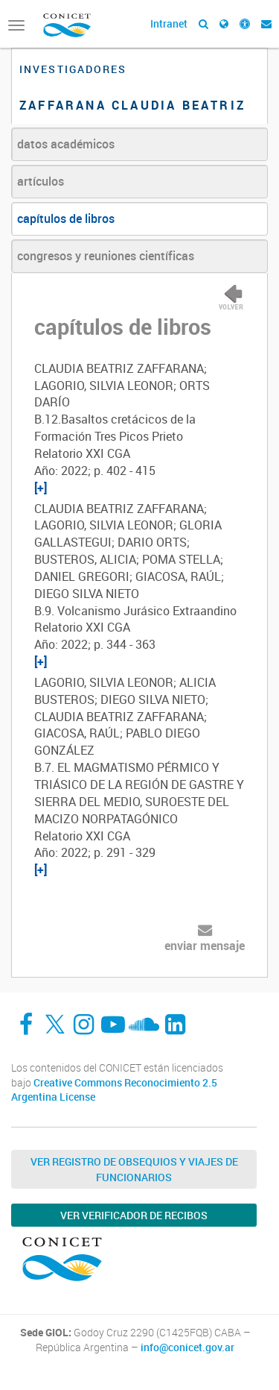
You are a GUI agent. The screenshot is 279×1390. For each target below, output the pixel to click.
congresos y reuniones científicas (105, 256)
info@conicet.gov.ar (187, 1347)
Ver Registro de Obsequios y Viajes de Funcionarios (134, 1169)
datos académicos (66, 144)
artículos (40, 181)
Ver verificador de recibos (134, 1215)
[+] (40, 487)
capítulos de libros (66, 218)
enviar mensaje (204, 945)
